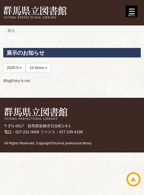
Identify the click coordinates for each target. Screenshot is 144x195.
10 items (38, 68)
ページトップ (133, 179)
